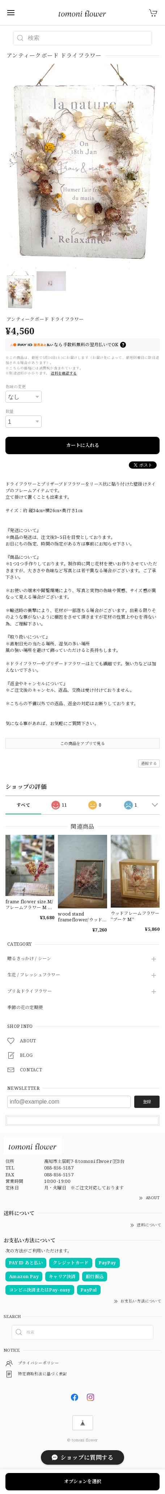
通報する (149, 763)
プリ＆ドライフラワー (29, 991)
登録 (147, 1101)
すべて (23, 805)
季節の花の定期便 (25, 1007)
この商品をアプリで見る (82, 743)
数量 (9, 411)
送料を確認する (64, 373)
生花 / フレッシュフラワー (33, 975)
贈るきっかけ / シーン (29, 959)
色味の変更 (15, 386)
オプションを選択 (82, 1481)
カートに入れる (82, 445)
